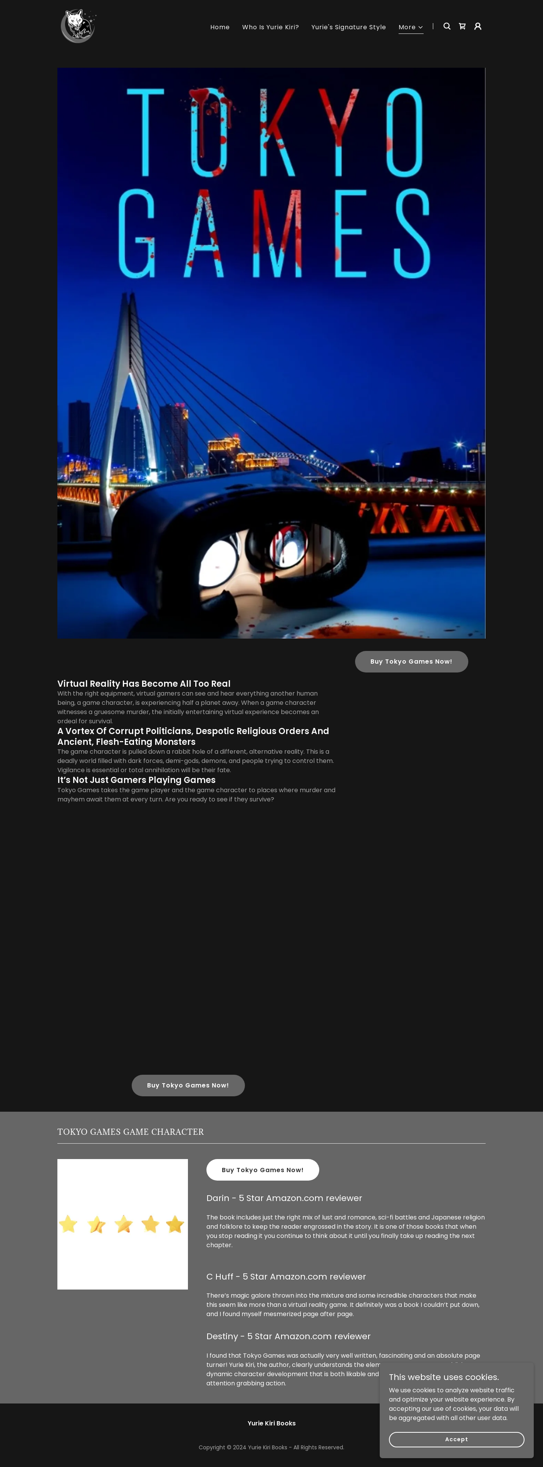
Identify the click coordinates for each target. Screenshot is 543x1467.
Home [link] (220, 27)
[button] (411, 28)
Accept (456, 1439)
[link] (78, 25)
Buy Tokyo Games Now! (411, 661)
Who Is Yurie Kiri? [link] (270, 27)
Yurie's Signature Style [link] (349, 27)
